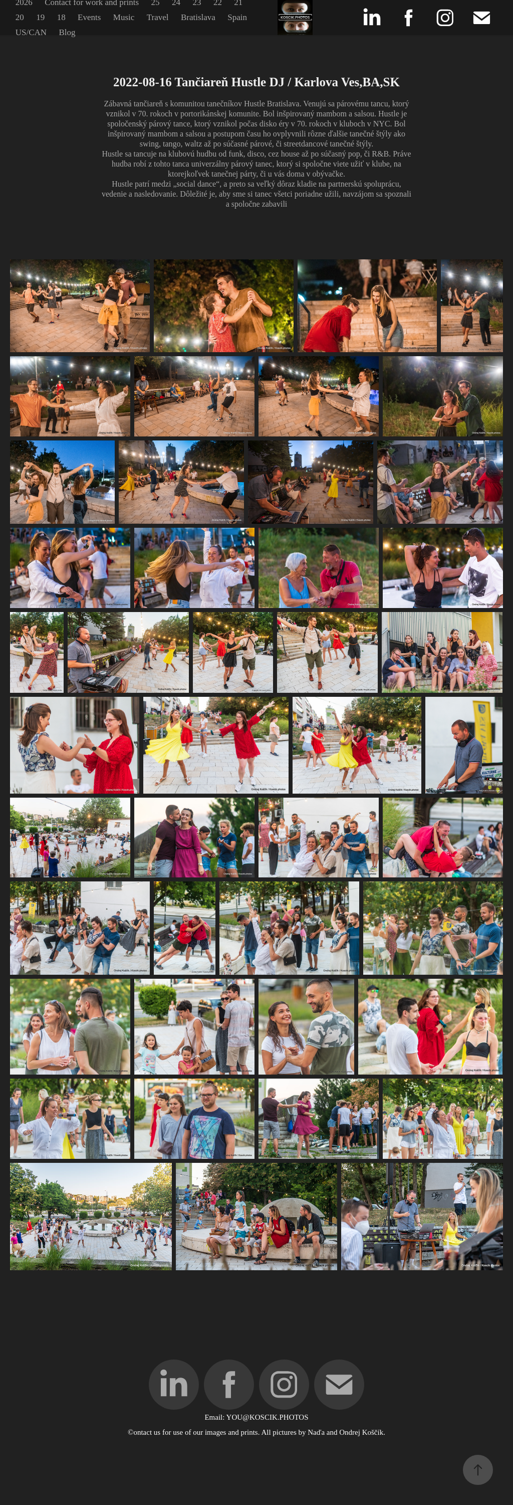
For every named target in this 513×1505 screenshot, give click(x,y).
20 (20, 17)
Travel (158, 17)
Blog (67, 32)
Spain (237, 17)
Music (124, 17)
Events (89, 17)
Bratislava (198, 17)
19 (40, 17)
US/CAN (31, 32)
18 (61, 17)
